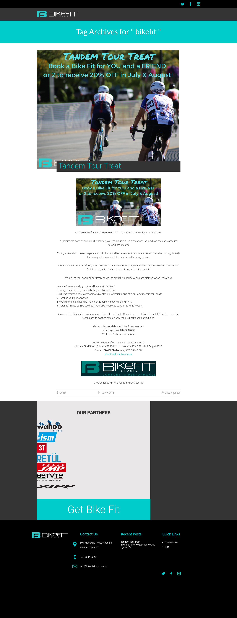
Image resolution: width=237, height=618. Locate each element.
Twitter (182, 4)
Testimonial (171, 542)
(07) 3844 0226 (88, 557)
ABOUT (166, 14)
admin (63, 392)
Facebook (190, 4)
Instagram (198, 4)
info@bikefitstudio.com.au (119, 354)
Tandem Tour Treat (130, 542)
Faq (167, 547)
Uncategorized (172, 392)
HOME (154, 14)
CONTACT (195, 14)
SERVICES (179, 14)
